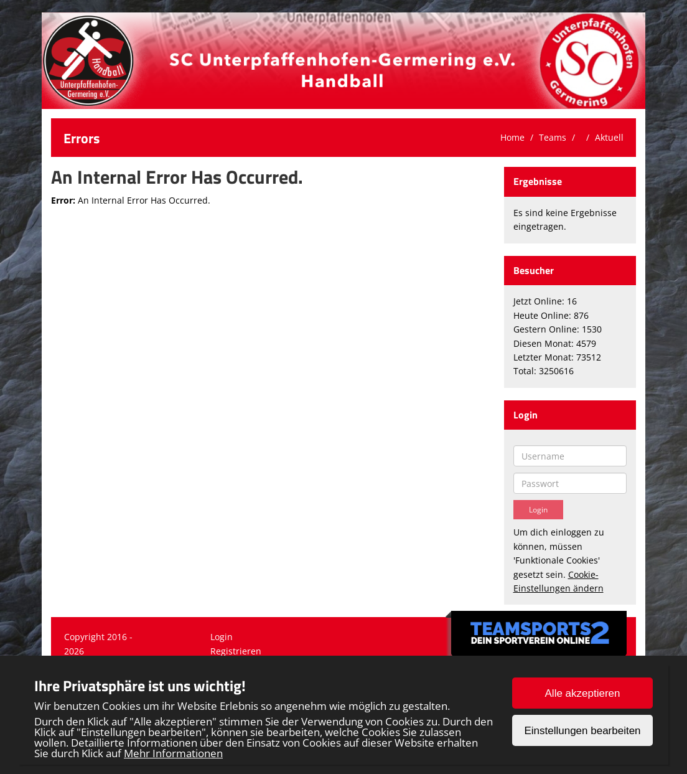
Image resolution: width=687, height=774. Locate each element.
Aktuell (609, 137)
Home (512, 137)
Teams (552, 137)
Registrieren (235, 651)
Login (221, 637)
